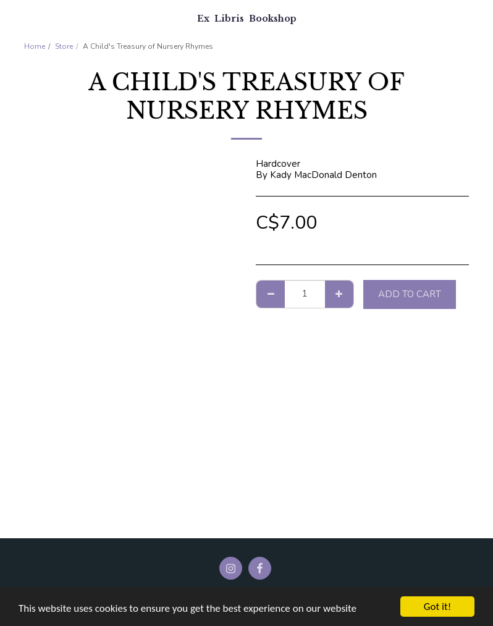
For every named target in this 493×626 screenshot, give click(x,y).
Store (64, 46)
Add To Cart (409, 294)
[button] (13, 17)
